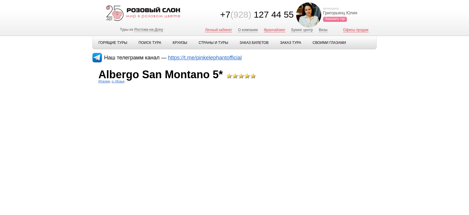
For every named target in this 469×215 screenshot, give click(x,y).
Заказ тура (290, 43)
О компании (248, 30)
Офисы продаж (355, 30)
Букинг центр (302, 30)
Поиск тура (149, 43)
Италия (104, 81)
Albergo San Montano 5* (160, 74)
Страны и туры (213, 43)
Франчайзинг (274, 30)
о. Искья (118, 81)
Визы (323, 30)
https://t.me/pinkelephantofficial (205, 58)
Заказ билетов (254, 43)
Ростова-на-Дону (148, 29)
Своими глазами (329, 43)
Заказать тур (335, 19)
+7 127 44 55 (257, 14)
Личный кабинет (218, 30)
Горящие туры (112, 43)
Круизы (180, 43)
